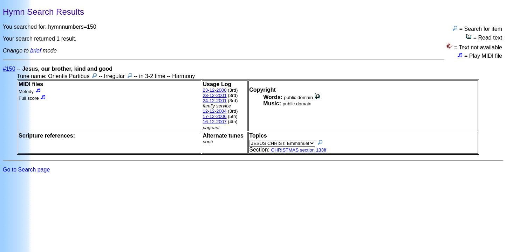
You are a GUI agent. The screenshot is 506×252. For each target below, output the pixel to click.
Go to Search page (26, 170)
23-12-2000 (214, 90)
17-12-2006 (214, 116)
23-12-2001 (214, 95)
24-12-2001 (214, 100)
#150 (9, 69)
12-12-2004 (214, 111)
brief (35, 51)
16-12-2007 (214, 121)
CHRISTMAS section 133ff (299, 150)
